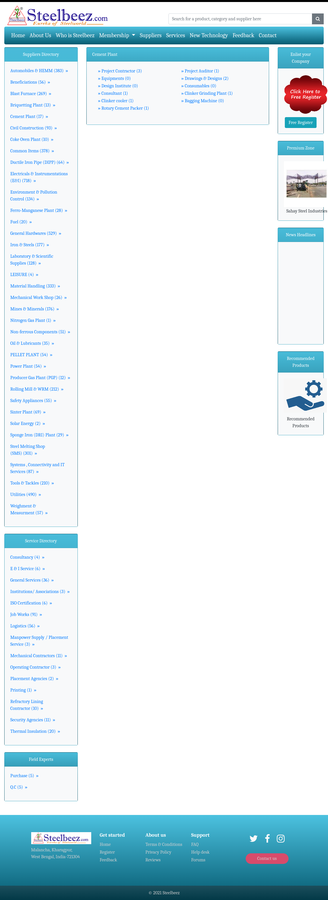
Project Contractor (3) (120, 71)
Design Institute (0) (118, 85)
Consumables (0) (198, 85)
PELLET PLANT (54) (31, 354)
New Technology (209, 35)
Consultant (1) (113, 93)
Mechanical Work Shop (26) (38, 297)
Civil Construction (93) (33, 128)
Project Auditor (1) (200, 71)
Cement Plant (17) (29, 116)
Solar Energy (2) (27, 423)
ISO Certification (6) (31, 603)
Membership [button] (114, 35)
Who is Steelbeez (75, 35)
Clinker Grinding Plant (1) (207, 93)
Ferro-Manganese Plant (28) (38, 210)
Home (19, 35)
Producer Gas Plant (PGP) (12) (40, 377)
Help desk (200, 852)
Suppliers (151, 35)
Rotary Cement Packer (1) (123, 108)
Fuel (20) (21, 221)
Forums (198, 859)
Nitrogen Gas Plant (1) (33, 320)
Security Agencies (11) (32, 719)
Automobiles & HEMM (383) (39, 70)
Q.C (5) (18, 787)
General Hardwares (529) (35, 233)
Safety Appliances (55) (33, 400)
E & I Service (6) (27, 568)
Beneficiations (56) (30, 82)
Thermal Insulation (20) (35, 731)
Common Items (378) (32, 150)
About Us (40, 35)
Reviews (153, 859)
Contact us (267, 858)
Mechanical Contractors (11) (38, 655)
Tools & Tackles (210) (32, 483)
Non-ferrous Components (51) (40, 331)
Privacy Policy (159, 852)
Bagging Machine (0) (202, 100)
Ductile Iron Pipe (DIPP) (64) (39, 162)
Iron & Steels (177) (29, 244)
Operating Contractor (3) (35, 667)
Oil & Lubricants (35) (32, 343)
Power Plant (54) (28, 366)
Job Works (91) (26, 614)
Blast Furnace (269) (30, 93)
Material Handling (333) (35, 286)
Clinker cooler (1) (116, 100)
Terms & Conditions (164, 844)
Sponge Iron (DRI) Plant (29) (39, 435)
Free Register (301, 122)
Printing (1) (23, 690)
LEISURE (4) (24, 274)
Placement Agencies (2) (34, 678)
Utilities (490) (25, 494)
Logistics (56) (25, 626)
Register (107, 852)
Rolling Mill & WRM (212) (36, 389)
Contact (268, 35)
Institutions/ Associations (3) (40, 591)
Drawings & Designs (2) (205, 78)
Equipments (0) (114, 78)
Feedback (243, 35)
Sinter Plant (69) (28, 412)
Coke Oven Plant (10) (31, 139)
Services (175, 35)
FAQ (195, 844)
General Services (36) (32, 580)
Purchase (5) (24, 775)
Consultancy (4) (27, 557)
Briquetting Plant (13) (32, 105)
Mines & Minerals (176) (34, 309)
